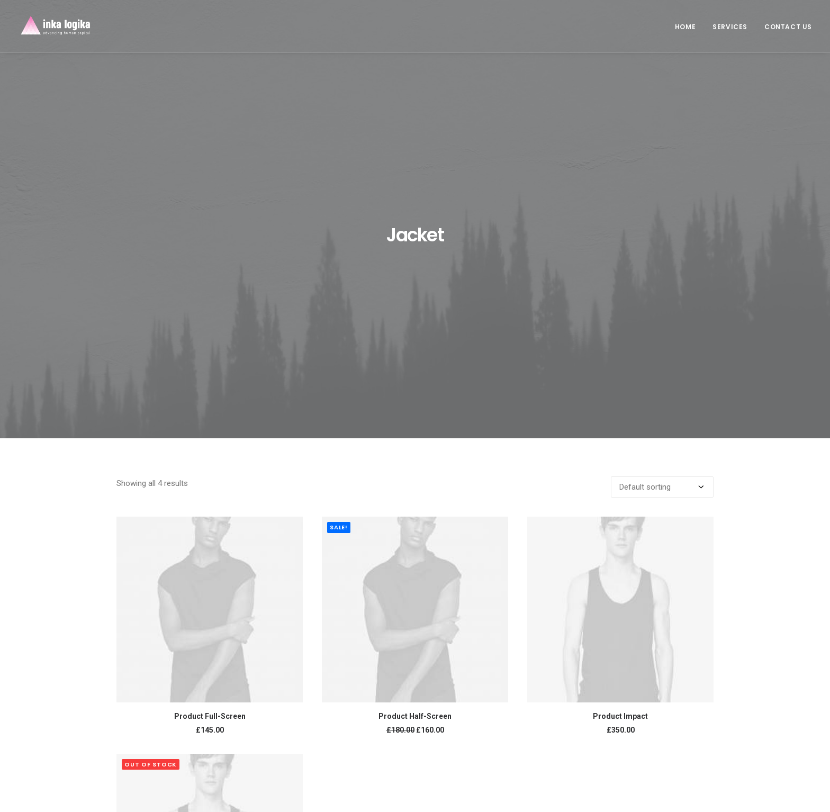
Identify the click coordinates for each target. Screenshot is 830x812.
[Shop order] (662, 259)
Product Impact (620, 489)
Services (729, 26)
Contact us (788, 26)
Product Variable (210, 726)
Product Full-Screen (210, 489)
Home (685, 26)
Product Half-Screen (415, 489)
